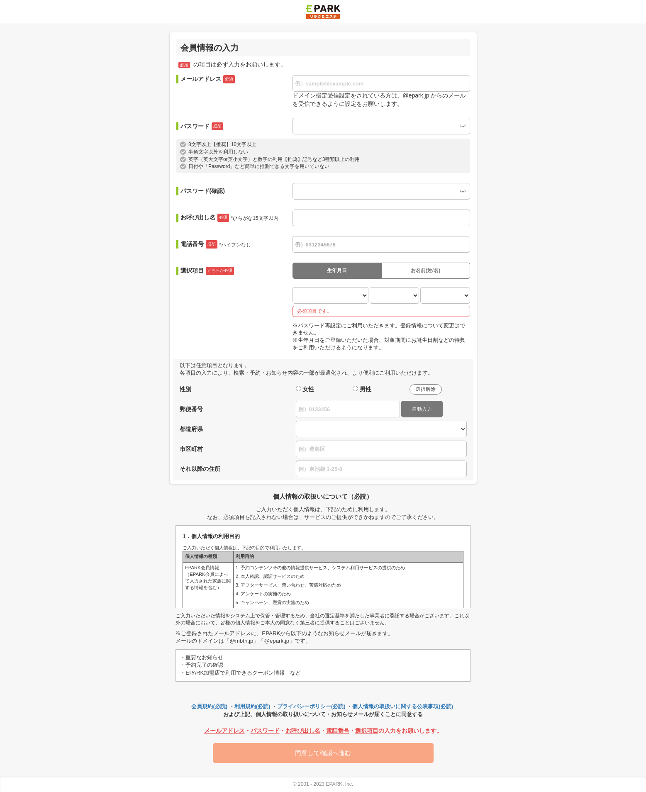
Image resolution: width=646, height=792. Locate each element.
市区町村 (191, 449)
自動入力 (422, 409)
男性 (365, 389)
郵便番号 (191, 409)
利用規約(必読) (252, 706)
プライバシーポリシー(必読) (311, 706)
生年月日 (337, 270)
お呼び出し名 (229, 218)
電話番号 (215, 244)
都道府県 (191, 429)
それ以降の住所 (200, 468)
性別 (185, 389)
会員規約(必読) (209, 706)
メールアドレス (207, 79)
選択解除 (426, 389)
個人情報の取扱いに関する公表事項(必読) (402, 706)
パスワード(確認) (202, 191)
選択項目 (207, 271)
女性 (308, 389)
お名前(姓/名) (425, 270)
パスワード (201, 126)
